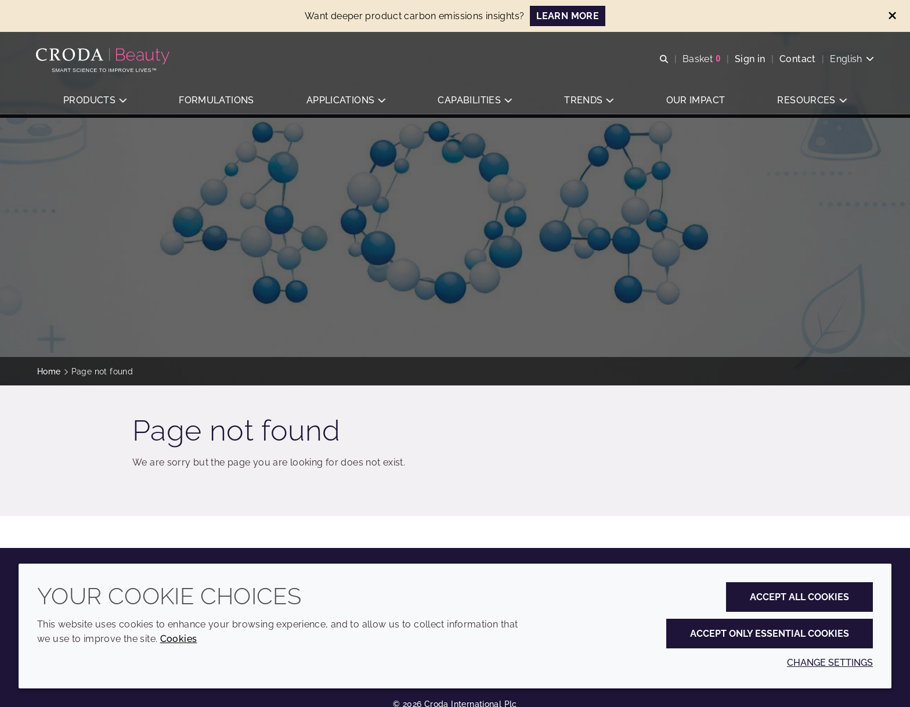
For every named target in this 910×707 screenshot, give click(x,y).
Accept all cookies (799, 597)
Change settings (830, 662)
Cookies (178, 638)
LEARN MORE (567, 15)
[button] (94, 102)
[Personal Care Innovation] (105, 56)
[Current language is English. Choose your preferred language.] (851, 59)
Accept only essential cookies (769, 633)
